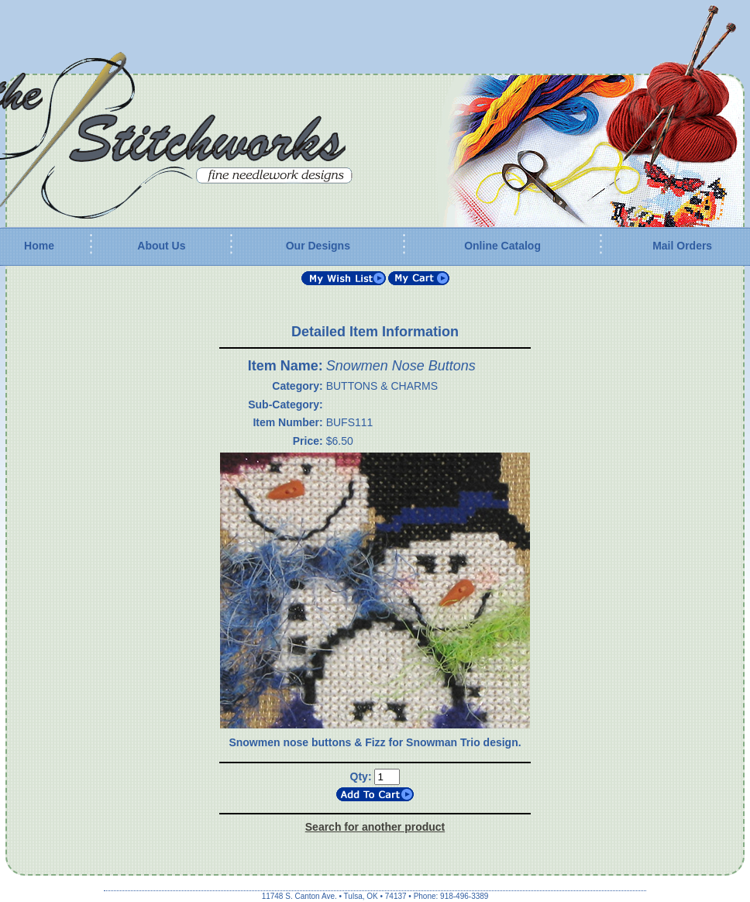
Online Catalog (502, 245)
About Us (161, 245)
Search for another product (375, 827)
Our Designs (318, 245)
